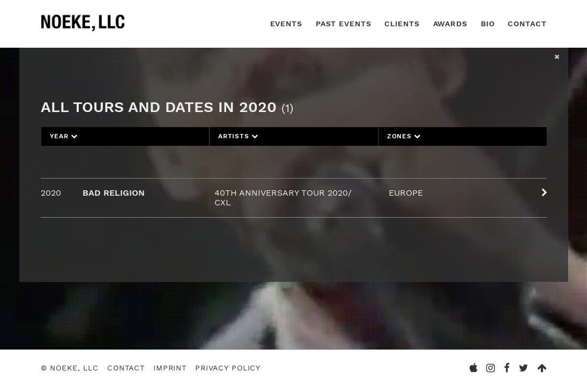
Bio (488, 23)
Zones (404, 136)
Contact (527, 23)
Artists (238, 136)
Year (64, 136)
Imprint (170, 367)
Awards (450, 23)
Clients (401, 23)
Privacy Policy (228, 367)
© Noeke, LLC (70, 367)
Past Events (343, 23)
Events (286, 23)
